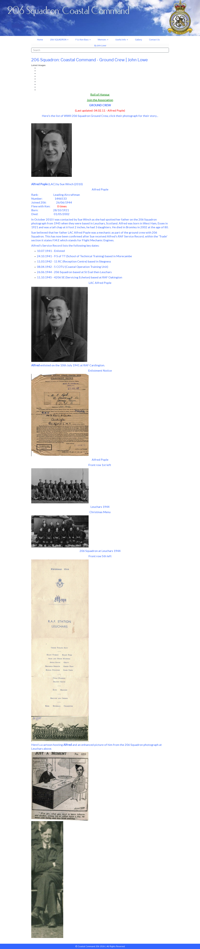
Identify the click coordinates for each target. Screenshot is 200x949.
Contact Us (154, 39)
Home (40, 39)
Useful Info (121, 39)
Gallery (138, 39)
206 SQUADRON (59, 39)
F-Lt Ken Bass (83, 39)
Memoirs (103, 39)
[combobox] (100, 50)
